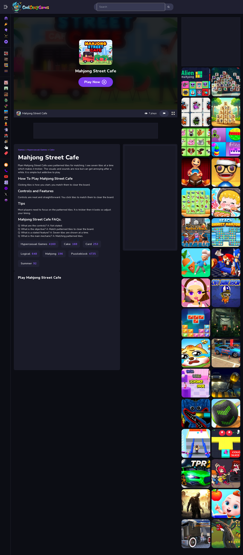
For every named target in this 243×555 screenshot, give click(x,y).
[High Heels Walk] (196, 443)
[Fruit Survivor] (196, 262)
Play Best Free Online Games (31, 6)
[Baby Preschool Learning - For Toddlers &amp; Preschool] (226, 503)
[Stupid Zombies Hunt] (196, 503)
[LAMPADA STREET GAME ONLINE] (226, 383)
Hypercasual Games (37, 149)
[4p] (226, 353)
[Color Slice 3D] (226, 443)
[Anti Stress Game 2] (226, 172)
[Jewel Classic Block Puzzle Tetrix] (196, 322)
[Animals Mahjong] (196, 142)
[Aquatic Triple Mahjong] (196, 202)
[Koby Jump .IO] (226, 292)
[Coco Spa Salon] (196, 292)
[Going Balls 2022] (226, 413)
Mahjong (54, 254)
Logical (29, 254)
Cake (51, 149)
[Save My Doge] (196, 353)
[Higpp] (196, 383)
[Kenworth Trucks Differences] (196, 533)
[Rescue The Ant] (226, 322)
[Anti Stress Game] (196, 172)
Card (91, 244)
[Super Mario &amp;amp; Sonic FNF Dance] (226, 262)
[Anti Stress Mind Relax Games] (226, 142)
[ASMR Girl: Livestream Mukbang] (226, 202)
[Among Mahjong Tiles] (226, 82)
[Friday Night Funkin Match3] (226, 473)
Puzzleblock (83, 254)
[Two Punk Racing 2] (196, 473)
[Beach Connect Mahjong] (226, 232)
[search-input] (131, 7)
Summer (29, 263)
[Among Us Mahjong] (196, 112)
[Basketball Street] (196, 232)
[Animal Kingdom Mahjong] (226, 112)
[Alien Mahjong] (196, 82)
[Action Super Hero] (226, 533)
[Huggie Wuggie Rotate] (196, 413)
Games (21, 149)
